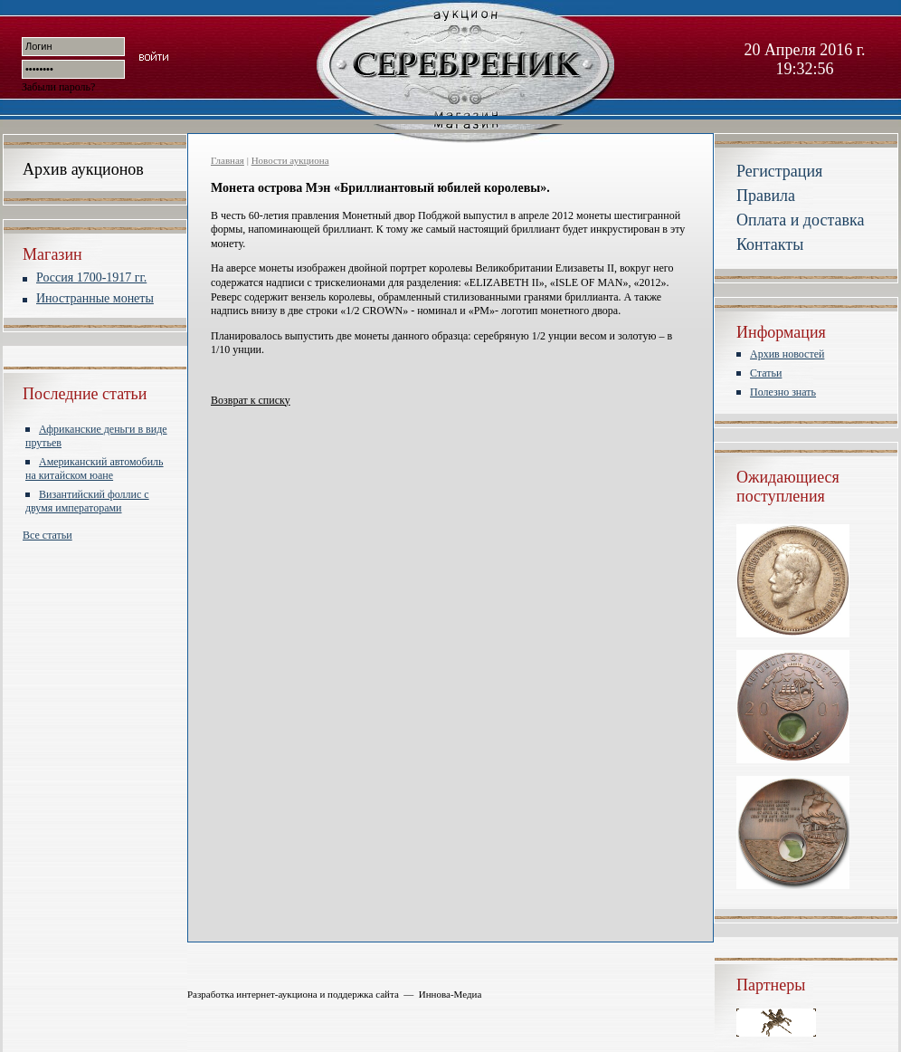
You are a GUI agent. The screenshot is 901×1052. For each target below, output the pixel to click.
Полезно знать (783, 392)
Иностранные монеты (95, 298)
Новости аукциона (290, 160)
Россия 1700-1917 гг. (91, 277)
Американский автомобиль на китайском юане (94, 468)
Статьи (766, 373)
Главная (227, 160)
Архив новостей (787, 354)
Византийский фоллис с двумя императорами (87, 501)
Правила (765, 195)
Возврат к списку (250, 400)
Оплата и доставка (800, 220)
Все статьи (47, 535)
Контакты (769, 244)
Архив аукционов (83, 169)
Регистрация (779, 171)
